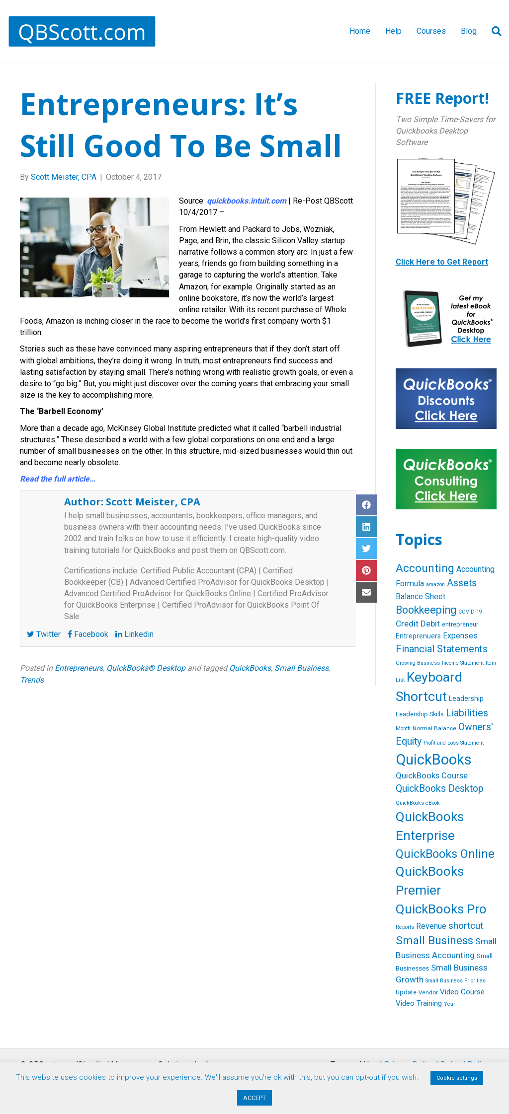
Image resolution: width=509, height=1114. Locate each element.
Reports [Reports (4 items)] (405, 927)
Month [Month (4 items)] (403, 728)
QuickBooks (250, 668)
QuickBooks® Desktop (145, 668)
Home (359, 31)
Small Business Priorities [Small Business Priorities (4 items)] (455, 980)
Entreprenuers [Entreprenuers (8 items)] (418, 636)
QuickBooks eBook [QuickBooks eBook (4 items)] (418, 803)
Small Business (301, 668)
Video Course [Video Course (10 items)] (462, 991)
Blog (469, 31)
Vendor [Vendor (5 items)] (428, 992)
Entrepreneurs (79, 668)
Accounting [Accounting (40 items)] (425, 568)
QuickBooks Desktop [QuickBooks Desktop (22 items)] (440, 788)
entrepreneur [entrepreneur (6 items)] (460, 624)
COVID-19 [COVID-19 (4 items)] (470, 612)
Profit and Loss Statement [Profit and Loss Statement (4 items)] (454, 743)
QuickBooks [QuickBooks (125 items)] (434, 759)
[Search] (493, 31)
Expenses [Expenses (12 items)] (460, 635)
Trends (32, 680)
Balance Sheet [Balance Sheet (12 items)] (420, 596)
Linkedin (134, 634)
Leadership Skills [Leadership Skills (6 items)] (420, 714)
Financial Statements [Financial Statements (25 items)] (442, 649)
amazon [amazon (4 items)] (435, 584)
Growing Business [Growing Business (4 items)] (418, 663)
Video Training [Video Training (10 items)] (419, 1003)
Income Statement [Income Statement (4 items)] (463, 663)
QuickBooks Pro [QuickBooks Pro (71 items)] (441, 909)
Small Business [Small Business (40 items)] (434, 940)
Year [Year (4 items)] (449, 1004)
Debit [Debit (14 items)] (430, 623)
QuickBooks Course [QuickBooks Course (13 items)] (432, 775)
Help (393, 31)
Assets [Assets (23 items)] (462, 583)
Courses (431, 31)
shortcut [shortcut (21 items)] (465, 925)
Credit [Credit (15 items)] (407, 623)
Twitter (44, 634)
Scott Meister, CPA (153, 501)
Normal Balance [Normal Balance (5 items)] (434, 728)
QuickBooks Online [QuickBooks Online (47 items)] (445, 854)
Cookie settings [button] (456, 1078)
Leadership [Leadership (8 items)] (466, 698)
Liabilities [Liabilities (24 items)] (467, 713)
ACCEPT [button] (254, 1098)
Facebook (88, 634)
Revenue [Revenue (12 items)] (431, 926)
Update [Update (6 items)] (406, 992)
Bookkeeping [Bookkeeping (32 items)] (426, 610)
